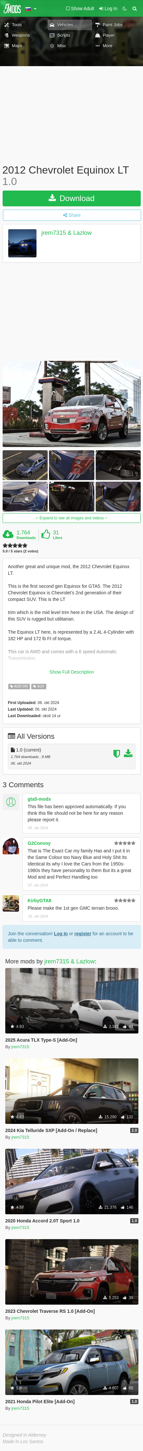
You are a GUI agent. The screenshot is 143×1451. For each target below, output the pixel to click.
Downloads (26, 538)
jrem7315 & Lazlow (66, 233)
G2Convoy (39, 843)
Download (71, 198)
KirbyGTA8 (39, 900)
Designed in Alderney (24, 1435)
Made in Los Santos (23, 1441)
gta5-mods (39, 799)
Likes (57, 538)
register (82, 933)
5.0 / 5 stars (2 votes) (20, 551)
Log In (61, 933)
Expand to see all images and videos (71, 518)
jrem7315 (20, 1046)
